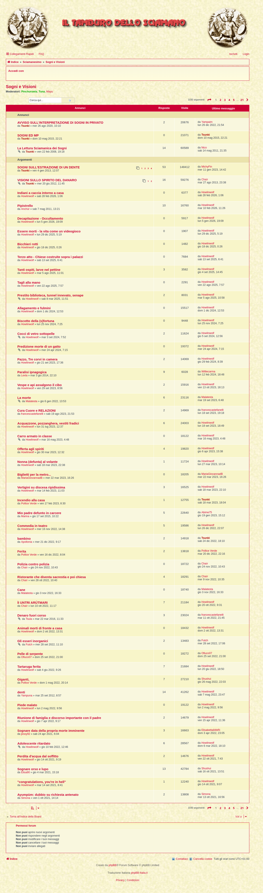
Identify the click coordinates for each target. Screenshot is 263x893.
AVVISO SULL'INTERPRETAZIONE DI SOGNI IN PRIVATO (60, 122)
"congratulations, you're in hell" (41, 782)
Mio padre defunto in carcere (39, 513)
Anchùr (25, 209)
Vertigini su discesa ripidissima (41, 487)
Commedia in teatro (32, 526)
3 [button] (225, 100)
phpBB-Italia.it (139, 872)
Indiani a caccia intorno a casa (40, 193)
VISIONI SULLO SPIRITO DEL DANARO (47, 180)
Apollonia (26, 541)
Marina (25, 516)
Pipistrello (25, 205)
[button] (209, 99)
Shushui (206, 678)
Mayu (49, 91)
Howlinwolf (27, 196)
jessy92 (25, 733)
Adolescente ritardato (33, 743)
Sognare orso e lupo (32, 769)
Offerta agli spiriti (30, 449)
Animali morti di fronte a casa (39, 628)
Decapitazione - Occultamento (40, 218)
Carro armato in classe (34, 436)
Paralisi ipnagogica (32, 372)
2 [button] (220, 100)
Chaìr (204, 179)
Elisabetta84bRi (210, 730)
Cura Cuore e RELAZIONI (36, 410)
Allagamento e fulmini (34, 308)
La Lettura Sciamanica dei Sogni (42, 148)
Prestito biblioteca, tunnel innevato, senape (50, 295)
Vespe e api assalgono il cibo (39, 385)
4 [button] (229, 100)
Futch (29, 644)
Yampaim (206, 121)
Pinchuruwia (29, 91)
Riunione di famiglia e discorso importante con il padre (59, 718)
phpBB (112, 865)
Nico (204, 147)
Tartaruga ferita (29, 666)
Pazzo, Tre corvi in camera (37, 359)
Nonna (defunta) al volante (37, 462)
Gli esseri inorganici (32, 641)
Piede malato (27, 705)
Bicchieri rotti (27, 244)
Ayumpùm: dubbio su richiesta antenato (48, 794)
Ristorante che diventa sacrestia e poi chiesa (51, 577)
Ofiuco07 (26, 657)
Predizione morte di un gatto (39, 346)
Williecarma (208, 371)
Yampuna (26, 695)
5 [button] (234, 100)
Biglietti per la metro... (34, 474)
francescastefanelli (32, 413)
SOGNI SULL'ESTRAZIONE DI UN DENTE (48, 167)
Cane (21, 590)
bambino (24, 538)
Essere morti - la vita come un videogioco (49, 231)
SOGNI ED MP (28, 135)
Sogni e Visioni (21, 86)
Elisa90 (25, 772)
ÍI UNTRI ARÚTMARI (32, 602)
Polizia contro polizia (33, 564)
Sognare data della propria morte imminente (50, 730)
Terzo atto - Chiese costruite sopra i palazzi (50, 257)
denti (21, 692)
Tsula (29, 618)
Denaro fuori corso (31, 615)
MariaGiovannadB (32, 477)
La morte (24, 398)
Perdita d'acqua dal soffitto (37, 756)
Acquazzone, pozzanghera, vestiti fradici (48, 423)
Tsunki (25, 125)
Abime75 (206, 512)
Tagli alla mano (28, 282)
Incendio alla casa (31, 500)
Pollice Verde (29, 503)
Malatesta (31, 401)
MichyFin (206, 166)
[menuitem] (39, 54)
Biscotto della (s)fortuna (35, 321)
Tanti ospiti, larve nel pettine (38, 269)
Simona (25, 797)
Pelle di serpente (30, 654)
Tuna (42, 91)
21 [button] (242, 100)
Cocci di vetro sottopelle (35, 333)
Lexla (24, 375)
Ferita (21, 551)
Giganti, (23, 679)
